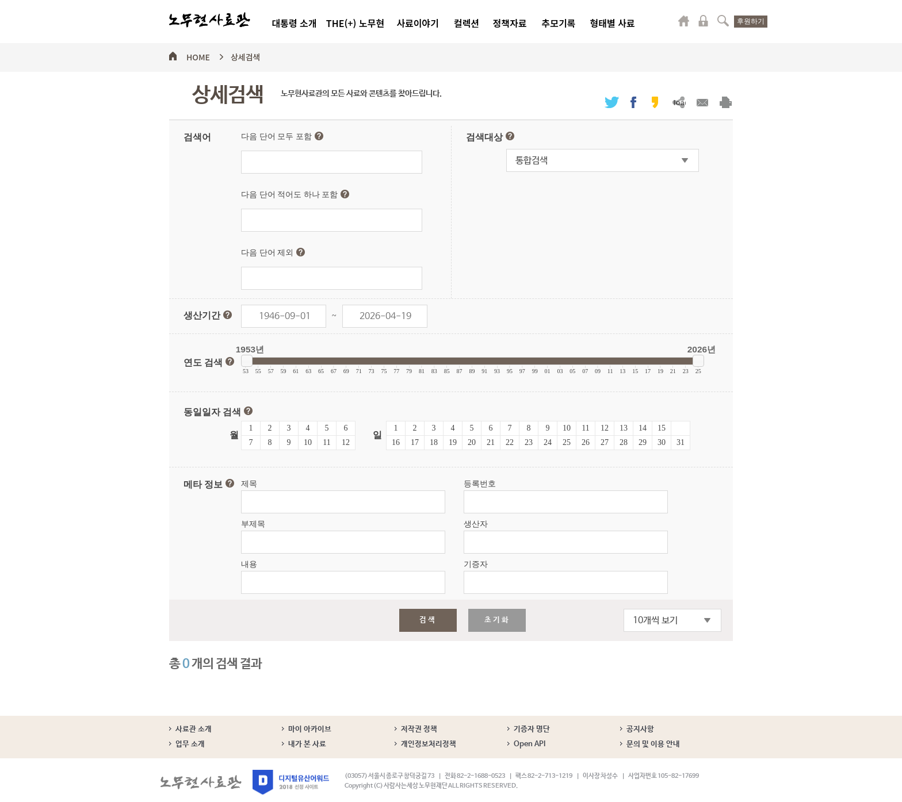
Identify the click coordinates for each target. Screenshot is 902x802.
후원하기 (751, 21)
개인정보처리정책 (428, 744)
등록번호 (480, 483)
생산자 (476, 524)
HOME (198, 55)
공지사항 (640, 729)
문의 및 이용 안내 (653, 744)
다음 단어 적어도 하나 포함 (295, 194)
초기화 (497, 620)
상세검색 (246, 55)
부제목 (253, 524)
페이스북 (633, 102)
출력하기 (725, 102)
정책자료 (510, 23)
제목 (249, 483)
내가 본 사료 (307, 744)
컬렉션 (466, 23)
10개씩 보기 (655, 620)
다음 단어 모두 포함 (282, 136)
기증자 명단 (532, 729)
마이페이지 (684, 20)
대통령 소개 (294, 23)
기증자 (476, 564)
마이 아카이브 (309, 729)
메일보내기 (702, 102)
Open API (529, 744)
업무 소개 (190, 744)
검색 (723, 20)
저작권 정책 (419, 729)
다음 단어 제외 (273, 252)
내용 (249, 564)
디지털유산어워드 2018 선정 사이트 (291, 782)
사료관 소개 (193, 729)
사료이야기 (417, 23)
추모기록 (559, 23)
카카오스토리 (655, 102)
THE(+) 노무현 (355, 23)
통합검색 (531, 160)
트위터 (612, 102)
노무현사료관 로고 (209, 20)
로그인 (703, 20)
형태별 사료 (612, 23)
